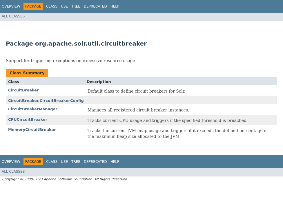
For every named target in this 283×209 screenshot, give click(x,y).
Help (114, 6)
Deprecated (95, 6)
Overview (11, 6)
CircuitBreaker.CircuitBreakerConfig (46, 100)
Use (64, 6)
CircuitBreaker (23, 90)
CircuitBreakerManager (32, 109)
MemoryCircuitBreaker (32, 129)
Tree (75, 6)
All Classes (13, 16)
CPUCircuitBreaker (27, 119)
